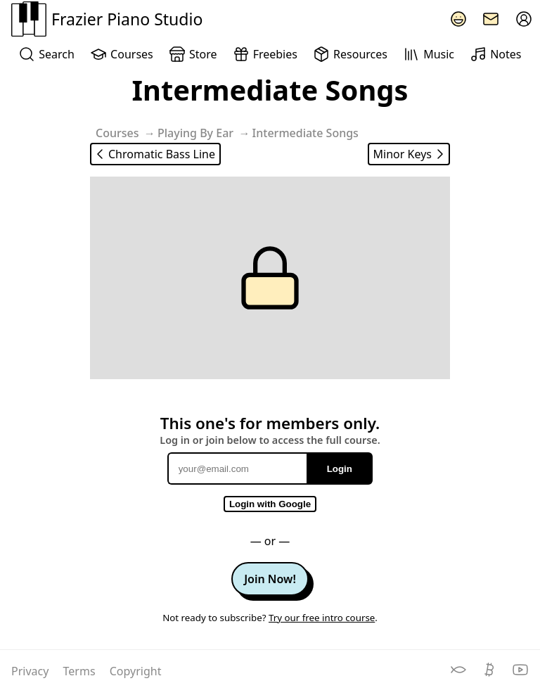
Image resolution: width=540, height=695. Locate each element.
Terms (80, 671)
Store (193, 54)
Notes (495, 54)
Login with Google (270, 504)
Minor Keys (411, 154)
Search (46, 54)
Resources (350, 54)
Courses (121, 54)
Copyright (136, 671)
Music (428, 54)
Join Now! (270, 579)
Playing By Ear (195, 133)
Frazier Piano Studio (106, 19)
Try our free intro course (322, 617)
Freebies (265, 54)
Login (339, 469)
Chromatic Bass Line (153, 154)
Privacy (31, 671)
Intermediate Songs (305, 133)
